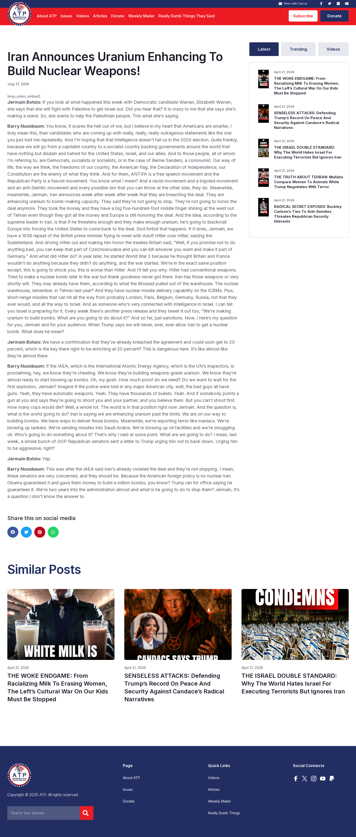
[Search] (86, 813)
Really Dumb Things (224, 813)
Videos (82, 15)
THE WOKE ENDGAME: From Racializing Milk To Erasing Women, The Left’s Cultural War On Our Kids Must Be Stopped (306, 85)
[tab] (264, 49)
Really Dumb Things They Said (187, 15)
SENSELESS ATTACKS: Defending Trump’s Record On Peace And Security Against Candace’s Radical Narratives (306, 120)
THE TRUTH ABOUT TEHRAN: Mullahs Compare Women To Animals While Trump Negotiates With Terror (308, 182)
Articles (100, 15)
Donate (117, 15)
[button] (12, 532)
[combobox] (43, 813)
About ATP (47, 15)
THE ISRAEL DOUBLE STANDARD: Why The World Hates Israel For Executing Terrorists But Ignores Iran (307, 152)
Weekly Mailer (141, 15)
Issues (66, 15)
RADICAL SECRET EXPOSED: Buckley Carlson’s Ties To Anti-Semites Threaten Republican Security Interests (308, 214)
